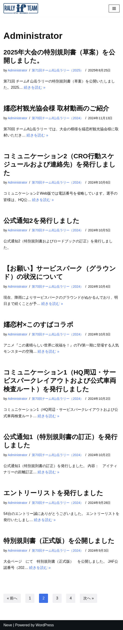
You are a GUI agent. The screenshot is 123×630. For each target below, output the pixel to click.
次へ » (88, 598)
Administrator (17, 70)
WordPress (45, 625)
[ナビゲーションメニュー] (114, 8)
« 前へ (12, 598)
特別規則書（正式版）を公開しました (58, 540)
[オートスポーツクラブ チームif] (21, 8)
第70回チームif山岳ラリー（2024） (57, 118)
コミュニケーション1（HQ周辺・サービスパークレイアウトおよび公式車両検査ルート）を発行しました (59, 381)
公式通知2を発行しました (41, 220)
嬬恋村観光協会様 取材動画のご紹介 (56, 108)
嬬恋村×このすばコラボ (38, 324)
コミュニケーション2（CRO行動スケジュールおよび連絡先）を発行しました (59, 164)
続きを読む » (34, 87)
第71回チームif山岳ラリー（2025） (57, 70)
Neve (7, 625)
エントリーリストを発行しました (53, 493)
